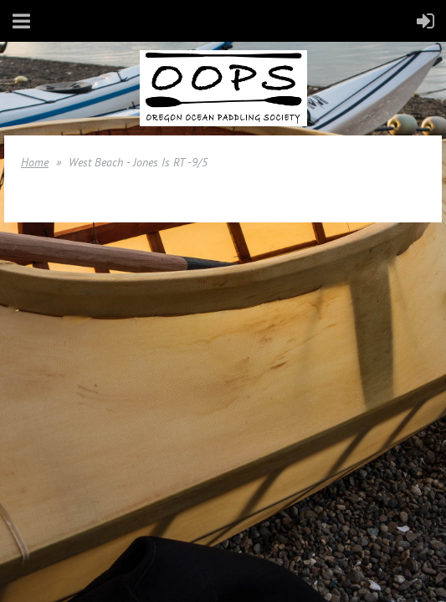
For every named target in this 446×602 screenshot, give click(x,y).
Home (35, 162)
